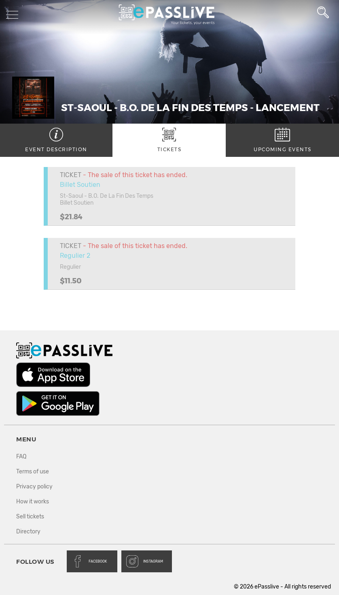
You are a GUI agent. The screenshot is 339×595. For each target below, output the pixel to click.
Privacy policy (34, 486)
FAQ (21, 456)
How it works (32, 501)
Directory (28, 531)
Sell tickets (30, 516)
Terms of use (32, 471)
